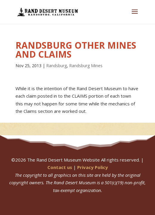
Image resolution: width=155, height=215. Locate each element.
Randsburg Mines (86, 65)
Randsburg (56, 65)
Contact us (59, 167)
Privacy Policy (92, 167)
